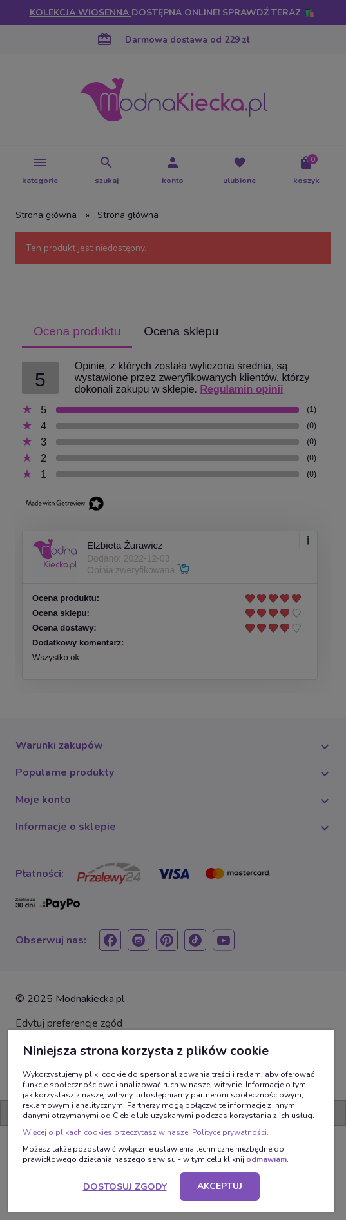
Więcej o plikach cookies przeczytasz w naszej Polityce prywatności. (146, 1132)
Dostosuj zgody (125, 1187)
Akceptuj (219, 1186)
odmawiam (266, 1159)
